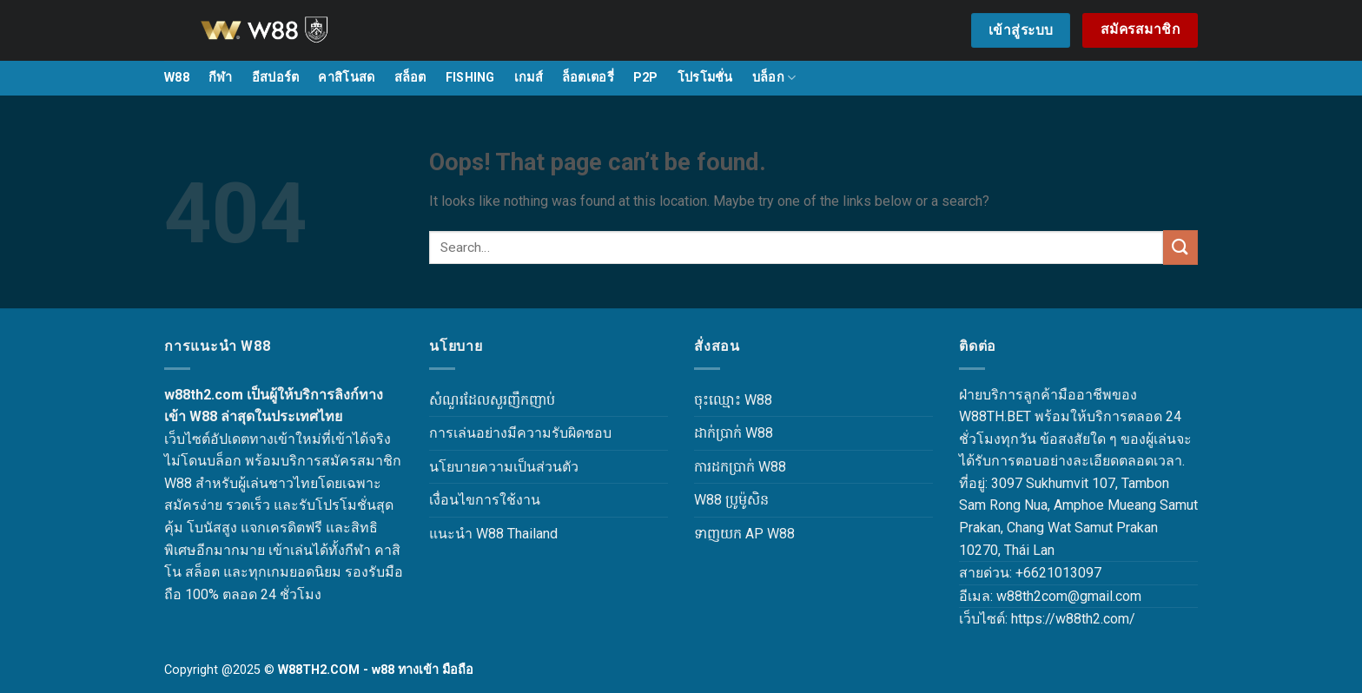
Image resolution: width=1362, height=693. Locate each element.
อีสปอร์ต (276, 77)
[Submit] (1180, 247)
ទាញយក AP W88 (744, 533)
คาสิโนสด (346, 77)
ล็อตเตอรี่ (588, 77)
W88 (176, 77)
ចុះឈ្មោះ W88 (733, 400)
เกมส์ (528, 77)
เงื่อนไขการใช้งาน (484, 500)
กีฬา (220, 77)
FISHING (470, 77)
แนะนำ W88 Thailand (493, 533)
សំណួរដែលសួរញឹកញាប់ (492, 400)
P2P (645, 77)
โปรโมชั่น (705, 77)
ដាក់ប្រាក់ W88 (733, 433)
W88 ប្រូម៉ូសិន (731, 500)
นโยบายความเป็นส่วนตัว (504, 467)
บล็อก (774, 77)
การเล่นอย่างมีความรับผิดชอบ (520, 433)
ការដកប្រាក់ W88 (740, 467)
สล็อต (410, 77)
